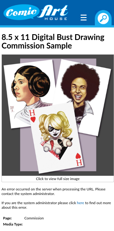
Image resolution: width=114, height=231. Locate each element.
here (80, 202)
